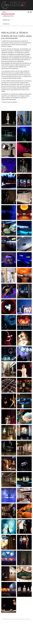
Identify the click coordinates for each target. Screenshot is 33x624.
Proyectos (6, 20)
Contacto (6, 24)
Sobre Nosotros (8, 16)
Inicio (4, 12)
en (31, 12)
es (28, 12)
